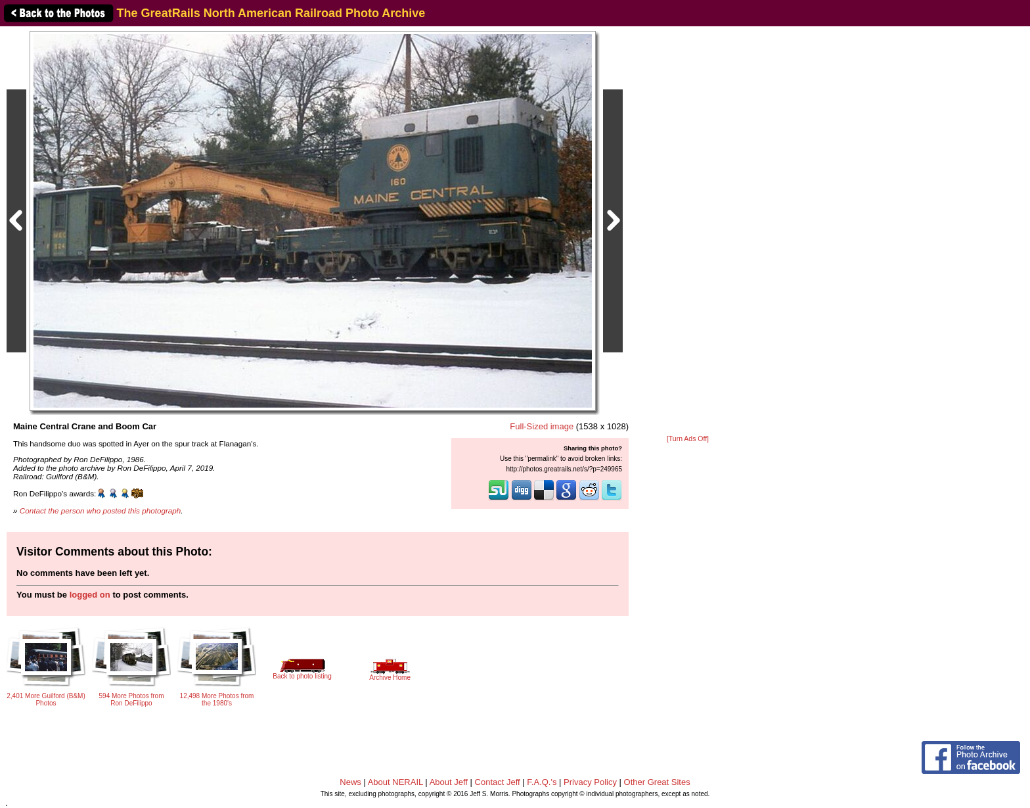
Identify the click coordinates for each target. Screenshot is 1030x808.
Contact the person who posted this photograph (100, 510)
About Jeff (449, 782)
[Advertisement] (687, 231)
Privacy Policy (590, 782)
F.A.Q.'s (541, 782)
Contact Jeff (497, 782)
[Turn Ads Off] (688, 438)
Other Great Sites (657, 782)
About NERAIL (395, 782)
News (350, 782)
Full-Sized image (541, 426)
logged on (90, 595)
